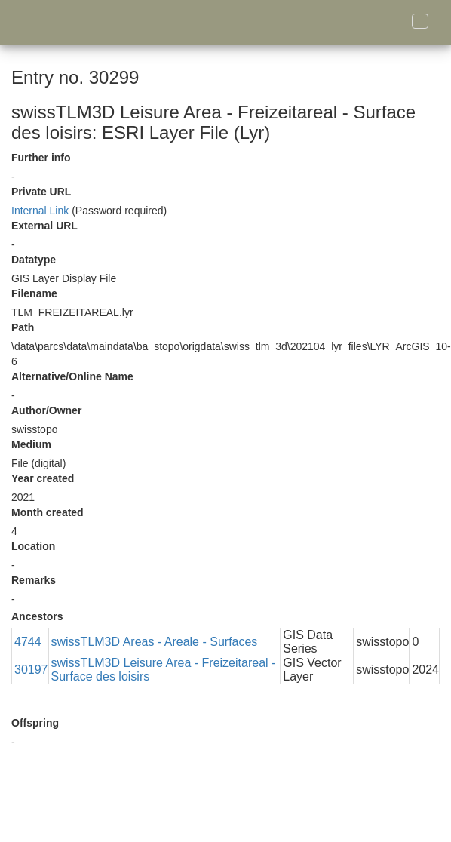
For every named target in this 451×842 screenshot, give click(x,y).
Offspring (35, 723)
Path (22, 327)
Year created (42, 478)
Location (33, 546)
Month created (47, 512)
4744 (27, 641)
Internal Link (40, 210)
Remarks (33, 580)
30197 (31, 669)
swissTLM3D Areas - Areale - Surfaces (154, 641)
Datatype (33, 260)
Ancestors (37, 616)
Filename (34, 293)
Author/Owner (46, 410)
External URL (44, 226)
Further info (41, 158)
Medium (31, 444)
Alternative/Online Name (72, 376)
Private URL (41, 192)
